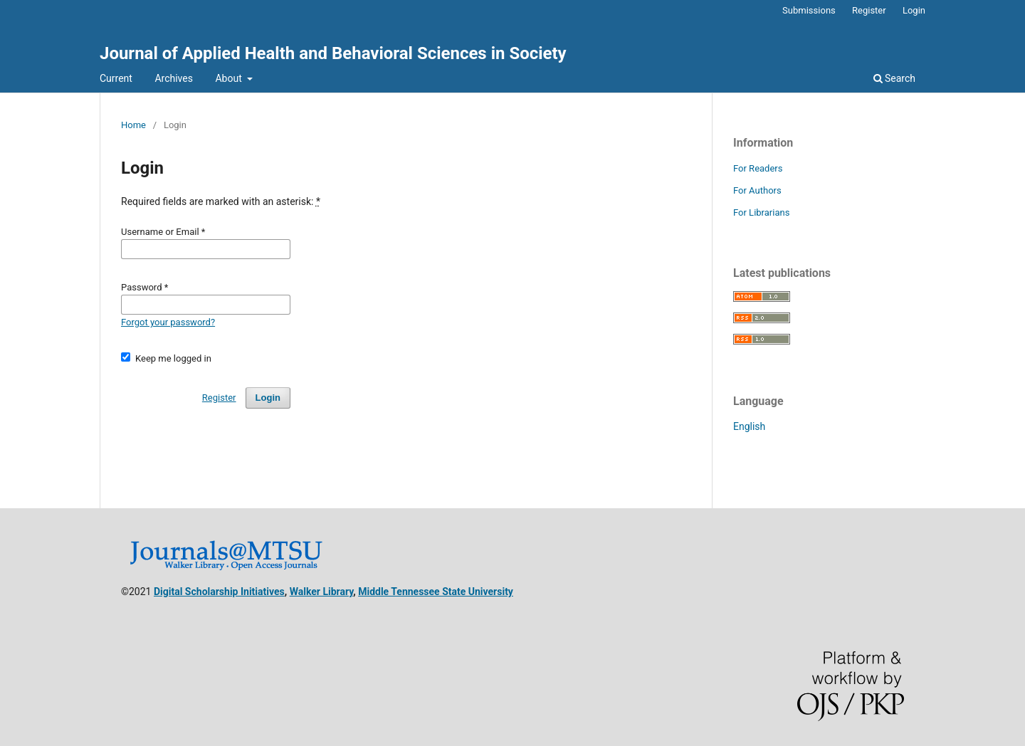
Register (869, 10)
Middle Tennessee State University (435, 591)
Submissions (809, 10)
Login (914, 10)
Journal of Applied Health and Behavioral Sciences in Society (333, 53)
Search (894, 78)
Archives (173, 78)
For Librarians (761, 212)
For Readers (758, 168)
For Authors (757, 190)
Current (116, 78)
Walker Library (322, 591)
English (749, 426)
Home (133, 125)
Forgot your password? (168, 322)
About (229, 78)
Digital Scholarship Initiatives (219, 591)
